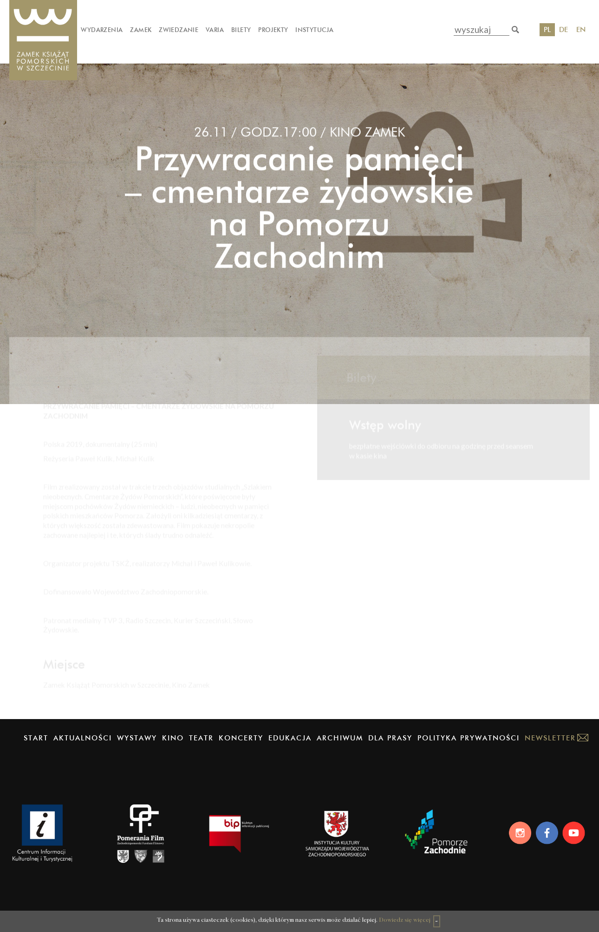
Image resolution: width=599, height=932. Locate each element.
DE (563, 29)
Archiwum (340, 737)
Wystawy (137, 737)
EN (581, 29)
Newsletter (550, 737)
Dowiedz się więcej (389, 916)
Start (36, 737)
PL (547, 29)
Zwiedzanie (178, 29)
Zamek (140, 29)
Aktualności (82, 737)
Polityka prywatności (468, 737)
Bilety (241, 29)
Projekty (273, 29)
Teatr (201, 737)
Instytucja (314, 29)
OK (438, 915)
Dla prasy (390, 737)
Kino (173, 737)
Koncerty (241, 737)
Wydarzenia (102, 29)
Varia (215, 29)
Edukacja (290, 737)
